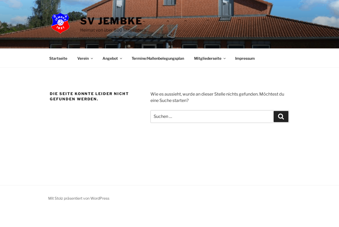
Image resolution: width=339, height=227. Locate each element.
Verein (85, 58)
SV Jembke (111, 21)
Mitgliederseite (210, 58)
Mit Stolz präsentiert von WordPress (78, 198)
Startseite (58, 58)
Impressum (245, 58)
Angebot (112, 58)
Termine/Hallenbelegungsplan (158, 58)
